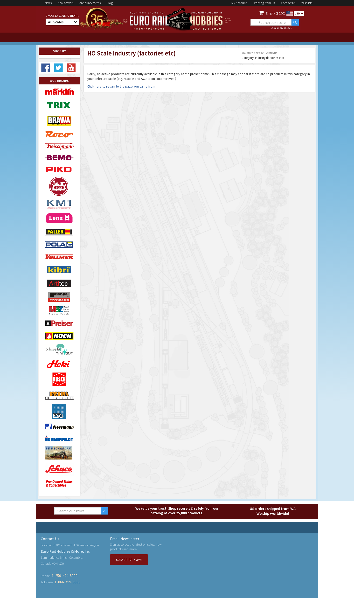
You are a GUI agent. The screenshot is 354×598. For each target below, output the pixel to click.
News (48, 3)
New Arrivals (65, 3)
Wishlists (306, 3)
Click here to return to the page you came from (121, 86)
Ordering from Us (264, 3)
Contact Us (288, 3)
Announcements (90, 3)
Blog (110, 3)
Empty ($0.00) (275, 13)
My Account (239, 3)
